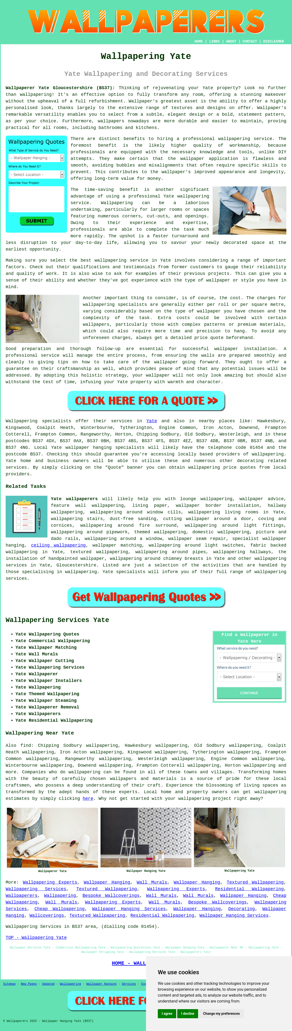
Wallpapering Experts (50, 882)
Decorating (241, 908)
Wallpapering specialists (38, 421)
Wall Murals (152, 882)
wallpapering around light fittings (234, 525)
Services (129, 984)
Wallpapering (117, 202)
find (25, 745)
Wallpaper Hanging (107, 882)
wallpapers (96, 324)
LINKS (214, 41)
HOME (199, 41)
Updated (48, 984)
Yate (151, 421)
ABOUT (231, 41)
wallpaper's (176, 171)
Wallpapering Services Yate (57, 620)
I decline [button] (187, 1014)
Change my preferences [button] (221, 1014)
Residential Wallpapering (249, 889)
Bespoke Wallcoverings (111, 895)
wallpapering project (204, 798)
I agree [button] (167, 1014)
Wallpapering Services (36, 889)
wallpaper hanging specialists (105, 447)
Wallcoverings (46, 915)
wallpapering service (121, 260)
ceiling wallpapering (58, 545)
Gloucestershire (76, 565)
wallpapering (36, 94)
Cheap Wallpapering (59, 908)
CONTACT (250, 41)
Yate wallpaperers (74, 498)
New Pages (29, 984)
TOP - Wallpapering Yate (36, 937)
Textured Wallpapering (255, 882)
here (88, 798)
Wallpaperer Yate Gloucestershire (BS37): (60, 87)
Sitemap (9, 984)
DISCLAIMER (273, 41)
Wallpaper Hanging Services (129, 908)
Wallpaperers (22, 895)
